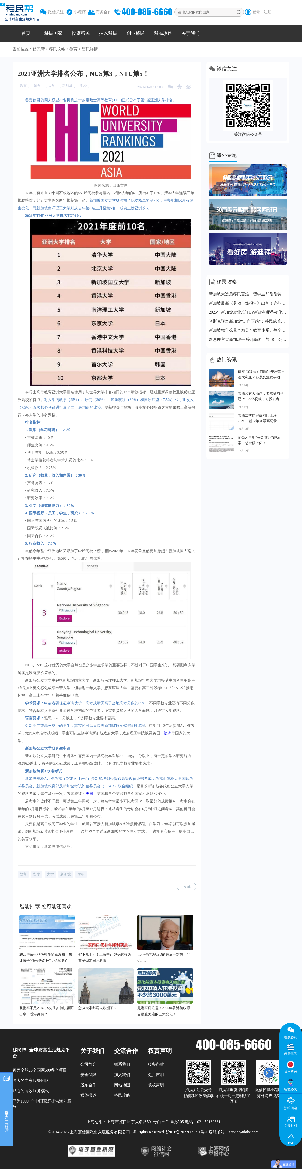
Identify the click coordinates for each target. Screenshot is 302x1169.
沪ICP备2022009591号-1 (187, 1132)
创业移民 (136, 33)
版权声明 (156, 1085)
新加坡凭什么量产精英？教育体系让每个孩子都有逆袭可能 (248, 330)
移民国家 (53, 33)
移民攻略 (163, 33)
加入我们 (122, 1075)
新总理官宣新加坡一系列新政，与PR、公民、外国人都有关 (248, 339)
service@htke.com (244, 1132)
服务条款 (156, 1064)
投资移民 (81, 33)
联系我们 (122, 1064)
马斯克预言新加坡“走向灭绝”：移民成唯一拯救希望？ (248, 321)
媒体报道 (88, 1095)
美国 (89, 794)
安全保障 (88, 1075)
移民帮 (39, 49)
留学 (37, 86)
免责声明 (156, 1075)
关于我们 (190, 33)
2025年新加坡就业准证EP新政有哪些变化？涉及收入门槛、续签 (248, 312)
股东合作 (88, 1085)
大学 (51, 86)
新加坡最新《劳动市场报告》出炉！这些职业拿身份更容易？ (248, 303)
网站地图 (122, 1085)
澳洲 (167, 733)
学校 (83, 86)
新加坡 (67, 86)
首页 (25, 33)
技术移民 (108, 33)
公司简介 (88, 1064)
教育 (73, 49)
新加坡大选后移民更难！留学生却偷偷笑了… (248, 294)
